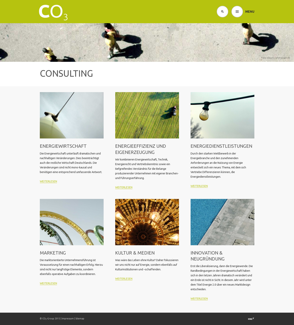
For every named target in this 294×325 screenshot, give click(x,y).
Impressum (68, 318)
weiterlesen (48, 181)
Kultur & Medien (135, 252)
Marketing (53, 252)
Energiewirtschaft (63, 146)
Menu (249, 11)
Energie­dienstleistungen (221, 146)
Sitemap (79, 318)
